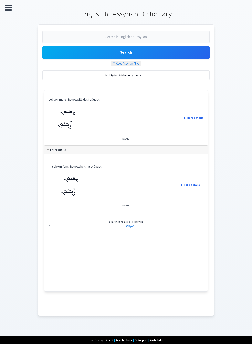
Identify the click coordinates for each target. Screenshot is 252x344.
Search (126, 52)
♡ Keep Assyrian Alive (126, 64)
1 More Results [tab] (57, 150)
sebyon (129, 226)
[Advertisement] (126, 264)
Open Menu (8, 8)
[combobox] (126, 39)
